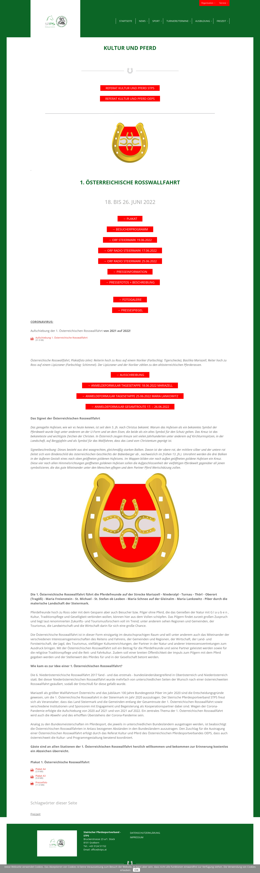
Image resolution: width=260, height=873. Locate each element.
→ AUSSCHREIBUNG (130, 375)
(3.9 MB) (38, 770)
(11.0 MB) (41, 783)
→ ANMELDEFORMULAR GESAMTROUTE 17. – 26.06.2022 (130, 407)
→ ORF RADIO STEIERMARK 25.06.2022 (130, 261)
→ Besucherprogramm (130, 229)
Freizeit (35, 814)
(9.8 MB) (38, 777)
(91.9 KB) (59, 339)
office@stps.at (99, 849)
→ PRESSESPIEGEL (130, 310)
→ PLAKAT (130, 219)
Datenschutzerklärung (145, 832)
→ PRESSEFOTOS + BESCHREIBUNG (130, 282)
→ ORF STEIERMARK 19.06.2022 (130, 240)
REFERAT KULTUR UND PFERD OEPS (130, 99)
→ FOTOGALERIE (130, 300)
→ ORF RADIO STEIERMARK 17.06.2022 (130, 250)
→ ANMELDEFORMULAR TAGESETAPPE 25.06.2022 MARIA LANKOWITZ (130, 396)
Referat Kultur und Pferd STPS (130, 88)
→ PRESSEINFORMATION (130, 272)
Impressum (136, 837)
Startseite (125, 21)
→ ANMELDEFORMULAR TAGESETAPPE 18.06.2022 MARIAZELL (130, 385)
